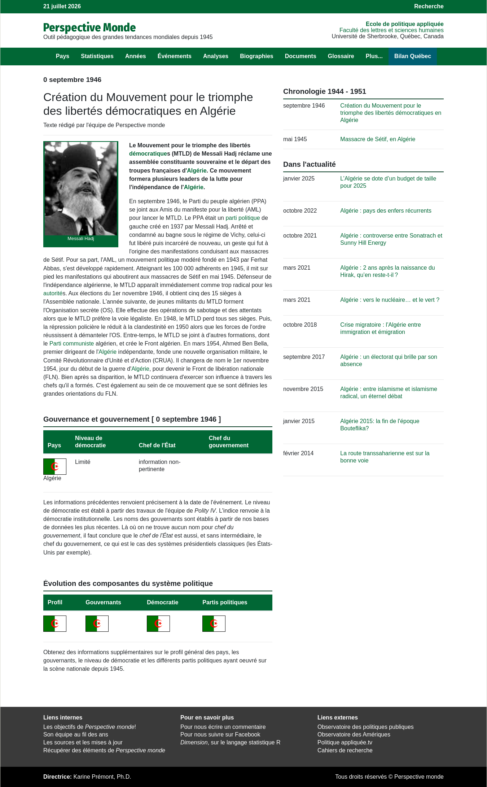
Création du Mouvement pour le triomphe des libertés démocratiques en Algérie (390, 113)
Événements (175, 56)
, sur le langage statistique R (230, 742)
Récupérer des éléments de (104, 750)
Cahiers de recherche (345, 750)
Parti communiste (71, 343)
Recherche (429, 6)
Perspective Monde (89, 27)
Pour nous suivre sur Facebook (220, 734)
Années (135, 56)
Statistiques (97, 56)
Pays (62, 56)
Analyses (215, 56)
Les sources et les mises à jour (83, 742)
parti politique (242, 218)
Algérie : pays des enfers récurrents (385, 211)
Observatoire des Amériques (353, 734)
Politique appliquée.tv (344, 742)
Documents (300, 56)
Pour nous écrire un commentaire (223, 727)
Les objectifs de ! (89, 727)
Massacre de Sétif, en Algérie (377, 139)
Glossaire (341, 56)
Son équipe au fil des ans (75, 734)
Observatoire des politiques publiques (365, 727)
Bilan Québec (412, 56)
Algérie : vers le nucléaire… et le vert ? (389, 300)
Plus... (374, 56)
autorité (52, 293)
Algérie (196, 171)
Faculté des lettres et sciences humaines (391, 30)
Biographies (256, 56)
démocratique (148, 154)
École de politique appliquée (405, 24)
